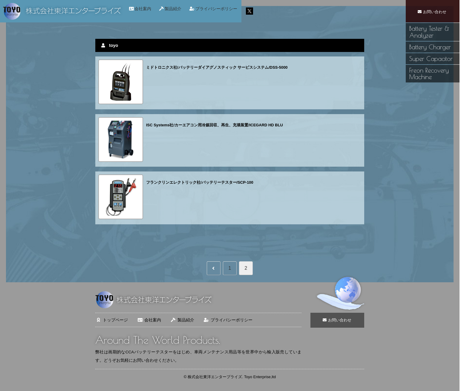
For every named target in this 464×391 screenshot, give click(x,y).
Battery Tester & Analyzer (429, 32)
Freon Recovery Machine (429, 74)
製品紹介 (182, 320)
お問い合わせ (432, 11)
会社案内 (149, 320)
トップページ (111, 320)
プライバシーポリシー (227, 320)
